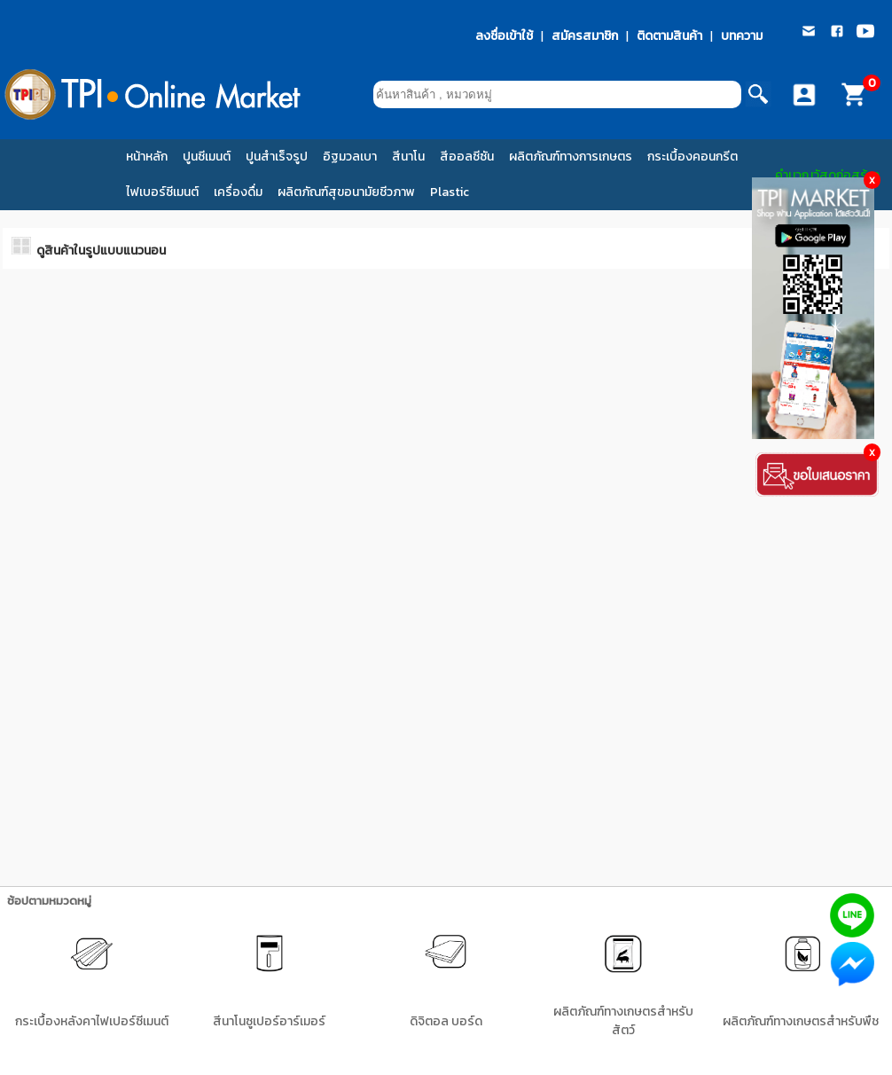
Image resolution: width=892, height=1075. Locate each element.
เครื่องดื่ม (238, 192)
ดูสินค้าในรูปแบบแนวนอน (101, 250)
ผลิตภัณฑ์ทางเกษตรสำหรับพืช (801, 1021)
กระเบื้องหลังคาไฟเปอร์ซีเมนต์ (91, 1021)
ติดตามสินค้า (669, 36)
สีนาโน (408, 156)
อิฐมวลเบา (350, 156)
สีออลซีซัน (467, 156)
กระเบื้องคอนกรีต (692, 156)
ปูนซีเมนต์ (207, 156)
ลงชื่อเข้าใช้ (504, 36)
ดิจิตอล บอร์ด (446, 1021)
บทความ (742, 36)
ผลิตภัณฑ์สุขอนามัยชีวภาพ (346, 192)
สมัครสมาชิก (585, 36)
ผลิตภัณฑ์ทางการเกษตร (570, 156)
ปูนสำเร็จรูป (277, 156)
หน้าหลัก (147, 156)
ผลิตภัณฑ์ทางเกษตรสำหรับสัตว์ (623, 1021)
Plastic (449, 192)
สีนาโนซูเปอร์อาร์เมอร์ (269, 1021)
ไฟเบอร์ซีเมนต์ (162, 192)
